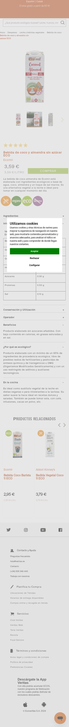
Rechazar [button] (34, 258)
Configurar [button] (34, 265)
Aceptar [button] (34, 251)
